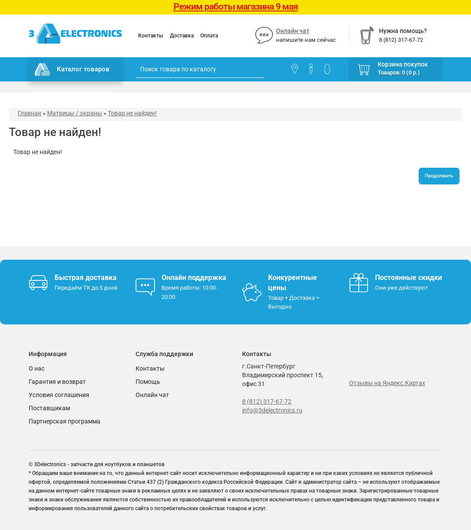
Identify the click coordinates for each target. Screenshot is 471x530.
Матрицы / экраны (74, 113)
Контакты (150, 36)
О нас (36, 368)
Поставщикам (49, 408)
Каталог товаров (72, 69)
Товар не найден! (132, 113)
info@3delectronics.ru (272, 410)
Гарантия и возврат (57, 381)
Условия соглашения (59, 394)
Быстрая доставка (86, 277)
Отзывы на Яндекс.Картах (387, 382)
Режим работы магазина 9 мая (235, 6)
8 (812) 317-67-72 (266, 401)
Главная (29, 113)
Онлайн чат (292, 30)
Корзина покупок (403, 64)
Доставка (182, 36)
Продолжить (439, 176)
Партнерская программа (64, 421)
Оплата (209, 36)
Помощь (148, 381)
